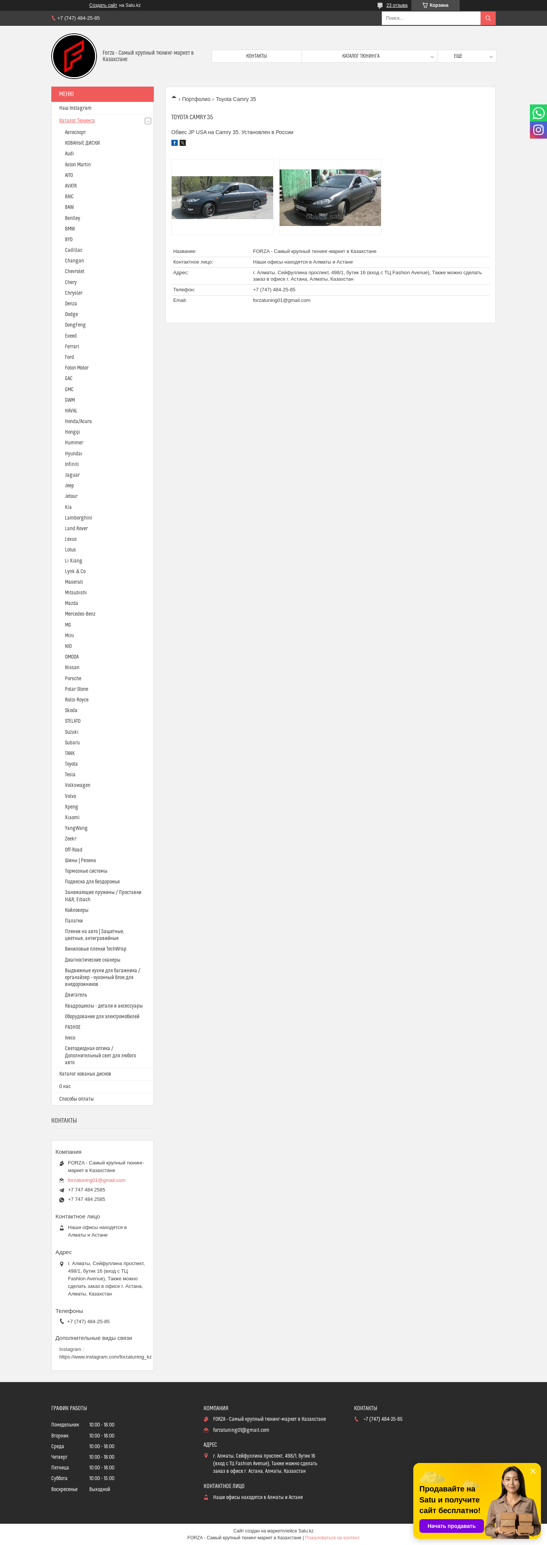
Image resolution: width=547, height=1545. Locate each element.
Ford (69, 357)
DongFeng (75, 325)
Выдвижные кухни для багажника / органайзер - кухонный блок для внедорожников (102, 977)
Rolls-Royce (77, 700)
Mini (69, 636)
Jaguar (72, 475)
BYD (69, 240)
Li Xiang (73, 561)
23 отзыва (397, 5)
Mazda (71, 603)
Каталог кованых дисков (85, 1074)
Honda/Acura (78, 422)
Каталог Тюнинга (77, 121)
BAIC (69, 197)
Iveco (70, 1038)
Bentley (72, 218)
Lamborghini (78, 518)
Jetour (71, 496)
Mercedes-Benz (80, 614)
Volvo (70, 796)
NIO (68, 646)
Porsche (73, 679)
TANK (70, 753)
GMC (69, 390)
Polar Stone (76, 689)
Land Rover (76, 529)
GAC (69, 379)
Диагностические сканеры (92, 960)
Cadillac (73, 250)
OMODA (72, 657)
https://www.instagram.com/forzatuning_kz (105, 1357)
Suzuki (72, 732)
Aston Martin (78, 165)
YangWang (76, 828)
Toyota (71, 764)
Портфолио (196, 99)
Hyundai (73, 454)
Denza (71, 304)
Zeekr (70, 839)
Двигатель (76, 995)
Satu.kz (305, 1531)
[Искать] (488, 18)
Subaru (72, 743)
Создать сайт (103, 5)
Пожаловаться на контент (332, 1537)
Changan (74, 261)
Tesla (70, 775)
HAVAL (71, 411)
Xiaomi (72, 818)
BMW (70, 229)
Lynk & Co (75, 572)
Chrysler (73, 293)
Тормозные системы (86, 871)
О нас (65, 1087)
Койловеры (77, 910)
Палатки (74, 921)
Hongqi (72, 432)
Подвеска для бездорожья (92, 882)
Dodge (71, 314)
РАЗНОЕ (73, 1027)
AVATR (71, 186)
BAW (69, 207)
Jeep (69, 486)
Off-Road (73, 850)
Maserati (74, 582)
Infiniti (72, 464)
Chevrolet (74, 272)
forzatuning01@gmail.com (281, 300)
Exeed (71, 336)
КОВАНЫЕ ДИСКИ (82, 143)
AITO (69, 175)
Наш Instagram (75, 108)
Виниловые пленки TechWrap (95, 949)
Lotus (70, 550)
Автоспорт (75, 133)
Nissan (72, 668)
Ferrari (72, 347)
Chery (71, 283)
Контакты (256, 56)
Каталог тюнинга (360, 56)
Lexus (71, 539)
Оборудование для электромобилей (102, 1017)
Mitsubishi (76, 593)
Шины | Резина (80, 861)
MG (68, 625)
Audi (69, 154)
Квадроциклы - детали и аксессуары (104, 1006)
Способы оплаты (76, 1099)
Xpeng (71, 807)
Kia (68, 507)
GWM (70, 400)
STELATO (73, 721)
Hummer (74, 443)
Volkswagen (77, 785)
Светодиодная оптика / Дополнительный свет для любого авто (100, 1055)
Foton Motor (77, 368)
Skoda (71, 711)
